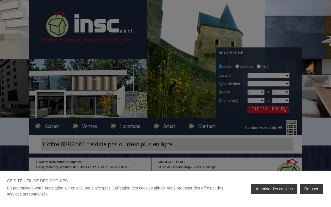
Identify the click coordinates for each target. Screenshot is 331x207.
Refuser (311, 189)
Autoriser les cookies (274, 189)
